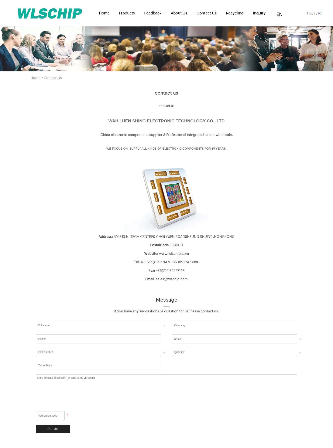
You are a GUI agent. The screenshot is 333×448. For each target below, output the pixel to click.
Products (127, 12)
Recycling (235, 12)
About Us (179, 12)
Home (104, 12)
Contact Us (207, 12)
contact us (166, 105)
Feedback (152, 12)
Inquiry (314, 13)
